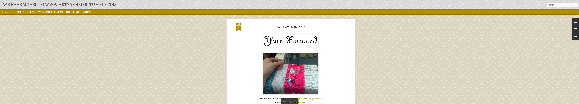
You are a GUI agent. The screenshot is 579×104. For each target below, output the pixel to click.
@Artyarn (58, 12)
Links (78, 12)
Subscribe (86, 12)
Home (18, 12)
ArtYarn (302, 102)
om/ (320, 98)
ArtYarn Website (45, 12)
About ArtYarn (29, 12)
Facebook (69, 12)
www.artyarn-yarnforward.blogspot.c (302, 98)
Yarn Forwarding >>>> (290, 26)
